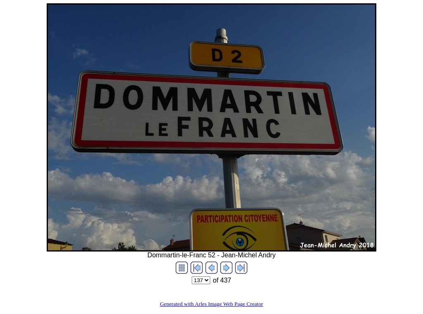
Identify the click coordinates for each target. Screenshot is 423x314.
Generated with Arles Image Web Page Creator (211, 304)
